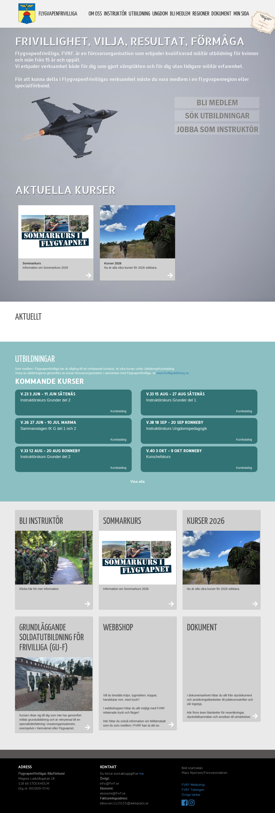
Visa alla (137, 482)
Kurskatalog (118, 411)
